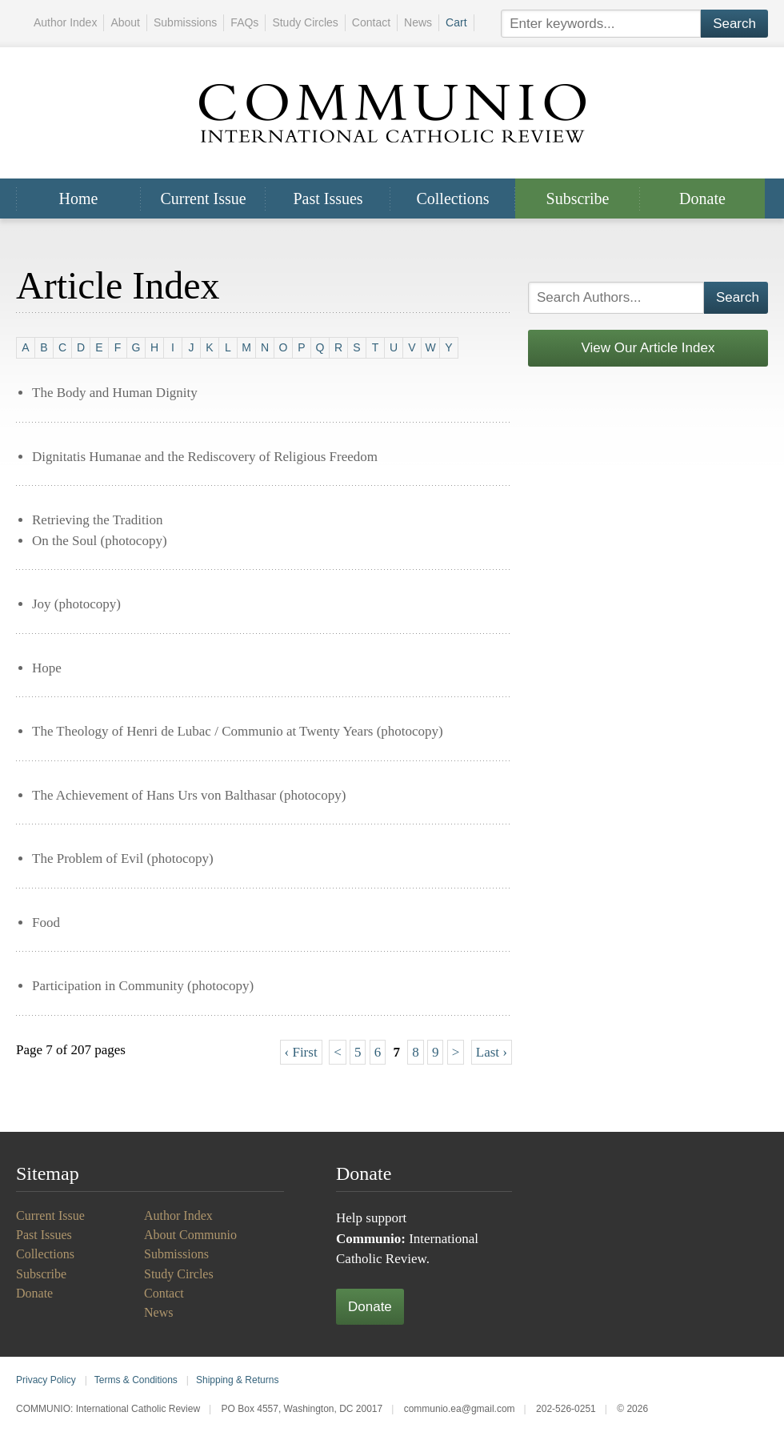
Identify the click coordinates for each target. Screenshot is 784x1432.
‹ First (301, 1052)
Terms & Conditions (136, 1380)
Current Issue (203, 198)
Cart (456, 22)
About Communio (190, 1234)
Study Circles (305, 22)
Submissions (185, 22)
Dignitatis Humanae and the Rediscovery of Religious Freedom (205, 456)
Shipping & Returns (237, 1380)
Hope (47, 668)
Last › (491, 1052)
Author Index (65, 22)
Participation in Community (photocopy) (143, 985)
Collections (452, 198)
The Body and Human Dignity (115, 392)
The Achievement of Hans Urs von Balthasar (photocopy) (189, 795)
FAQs (244, 22)
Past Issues (327, 198)
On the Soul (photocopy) (99, 540)
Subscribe (578, 198)
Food (46, 922)
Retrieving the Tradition (97, 519)
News (418, 22)
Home (78, 198)
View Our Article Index (648, 347)
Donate (702, 198)
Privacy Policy (46, 1380)
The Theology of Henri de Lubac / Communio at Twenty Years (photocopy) (237, 731)
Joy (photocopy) (76, 604)
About (125, 22)
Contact (371, 22)
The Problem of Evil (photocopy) (123, 858)
